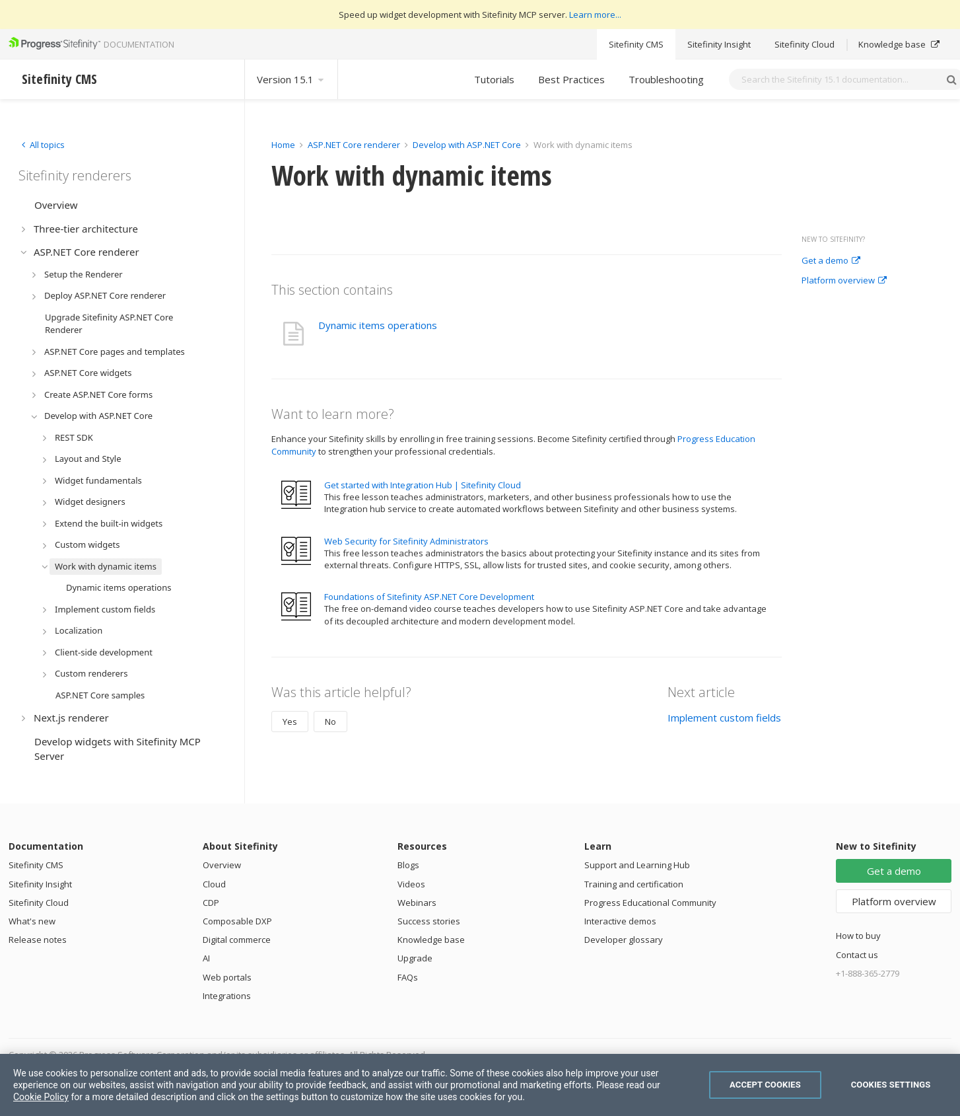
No (330, 721)
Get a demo (831, 261)
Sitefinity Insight (719, 44)
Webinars (416, 903)
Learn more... (595, 14)
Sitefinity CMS (636, 44)
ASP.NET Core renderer (354, 145)
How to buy (858, 936)
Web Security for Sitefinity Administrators (406, 541)
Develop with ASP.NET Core (467, 145)
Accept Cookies (765, 1085)
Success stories (428, 921)
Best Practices (571, 79)
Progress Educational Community (650, 903)
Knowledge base (899, 44)
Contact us (857, 955)
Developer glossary (623, 940)
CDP (211, 903)
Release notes (38, 940)
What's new (32, 921)
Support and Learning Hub (637, 865)
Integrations (227, 996)
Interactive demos (620, 921)
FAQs (407, 977)
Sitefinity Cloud (804, 44)
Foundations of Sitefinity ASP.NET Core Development (429, 597)
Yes (290, 721)
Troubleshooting (666, 79)
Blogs (408, 865)
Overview (222, 865)
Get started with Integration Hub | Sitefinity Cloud (422, 485)
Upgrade (414, 958)
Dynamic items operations (377, 325)
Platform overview (844, 281)
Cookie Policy (41, 1097)
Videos (411, 884)
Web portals (227, 977)
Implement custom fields (724, 717)
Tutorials (494, 79)
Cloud (214, 884)
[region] (480, 1085)
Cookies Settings (891, 1085)
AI (206, 958)
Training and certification (633, 884)
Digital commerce (237, 940)
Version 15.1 (291, 79)
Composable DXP (237, 921)
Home (283, 145)
